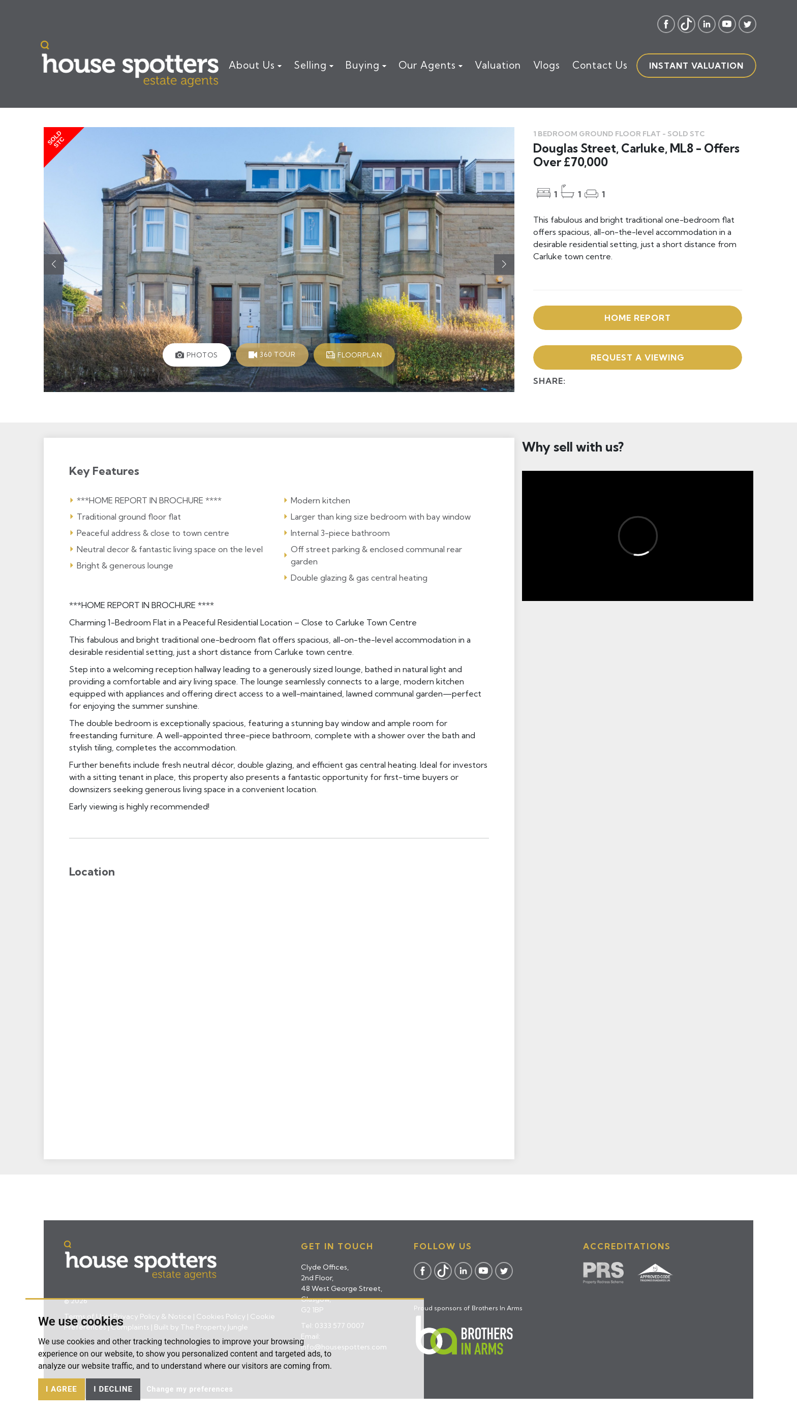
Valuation (498, 65)
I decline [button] (113, 1389)
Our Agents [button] (430, 65)
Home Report (637, 318)
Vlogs (546, 65)
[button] (504, 264)
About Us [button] (255, 65)
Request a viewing (638, 357)
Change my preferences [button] (189, 1389)
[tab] (197, 355)
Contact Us (600, 65)
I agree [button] (61, 1389)
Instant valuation (696, 66)
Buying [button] (366, 65)
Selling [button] (313, 65)
